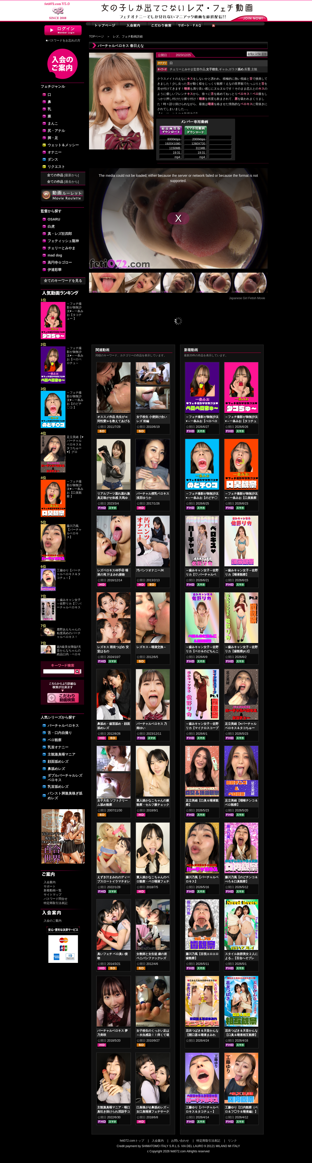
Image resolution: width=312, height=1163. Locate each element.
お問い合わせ (180, 1140)
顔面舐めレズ (58, 761)
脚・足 (53, 138)
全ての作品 (63, 175)
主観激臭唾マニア (61, 754)
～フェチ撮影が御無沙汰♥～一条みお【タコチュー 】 (75, 311)
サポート (50, 886)
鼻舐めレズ (56, 769)
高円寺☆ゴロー (60, 262)
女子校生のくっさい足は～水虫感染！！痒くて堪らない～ (152, 1035)
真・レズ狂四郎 (60, 234)
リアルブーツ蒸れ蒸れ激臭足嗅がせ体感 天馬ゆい (113, 498)
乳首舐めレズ (58, 787)
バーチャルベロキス (63, 725)
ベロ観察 (55, 740)
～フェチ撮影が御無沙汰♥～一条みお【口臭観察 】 (75, 489)
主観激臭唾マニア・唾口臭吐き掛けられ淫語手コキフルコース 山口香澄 (113, 1112)
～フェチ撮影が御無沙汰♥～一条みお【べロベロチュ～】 (202, 421)
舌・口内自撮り (60, 733)
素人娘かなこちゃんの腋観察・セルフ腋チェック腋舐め (152, 805)
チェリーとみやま (61, 248)
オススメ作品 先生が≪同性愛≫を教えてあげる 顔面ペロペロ (113, 421)
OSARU (54, 219)
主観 (254, 69)
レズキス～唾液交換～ (151, 647)
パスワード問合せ (55, 899)
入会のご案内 (53, 920)
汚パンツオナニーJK (150, 570)
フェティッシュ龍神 (63, 241)
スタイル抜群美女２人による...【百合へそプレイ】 (241, 958)
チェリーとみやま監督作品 (187, 69)
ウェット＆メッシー (63, 145)
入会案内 (50, 882)
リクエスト (56, 167)
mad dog (55, 255)
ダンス (53, 159)
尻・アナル (56, 131)
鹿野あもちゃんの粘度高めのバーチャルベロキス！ (69, 633)
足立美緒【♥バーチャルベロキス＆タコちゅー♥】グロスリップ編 (240, 728)
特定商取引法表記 (55, 903)
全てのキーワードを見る (63, 281)
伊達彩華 (55, 270)
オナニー (55, 152)
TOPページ (96, 36)
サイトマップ (53, 894)
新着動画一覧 (53, 890)
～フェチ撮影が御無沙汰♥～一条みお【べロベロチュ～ (75, 355)
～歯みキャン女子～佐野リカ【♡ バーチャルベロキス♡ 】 (202, 575)
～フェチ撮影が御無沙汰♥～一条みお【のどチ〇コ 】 (75, 400)
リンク (232, 1140)
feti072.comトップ (132, 1140)
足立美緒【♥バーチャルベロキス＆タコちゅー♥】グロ (75, 444)
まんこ (53, 123)
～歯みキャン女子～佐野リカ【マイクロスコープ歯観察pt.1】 (202, 728)
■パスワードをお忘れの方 (63, 40)
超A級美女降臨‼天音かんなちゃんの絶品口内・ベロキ (69, 650)
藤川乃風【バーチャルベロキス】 (74, 531)
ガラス (236, 69)
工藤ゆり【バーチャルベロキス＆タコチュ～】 (69, 574)
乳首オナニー (58, 747)
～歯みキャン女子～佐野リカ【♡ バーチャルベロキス (69, 603)
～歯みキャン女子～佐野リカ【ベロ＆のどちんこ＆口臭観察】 (202, 651)
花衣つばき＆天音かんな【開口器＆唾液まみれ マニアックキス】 (202, 1035)
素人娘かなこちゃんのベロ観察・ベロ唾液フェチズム (152, 881)
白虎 (51, 226)
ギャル (223, 69)
